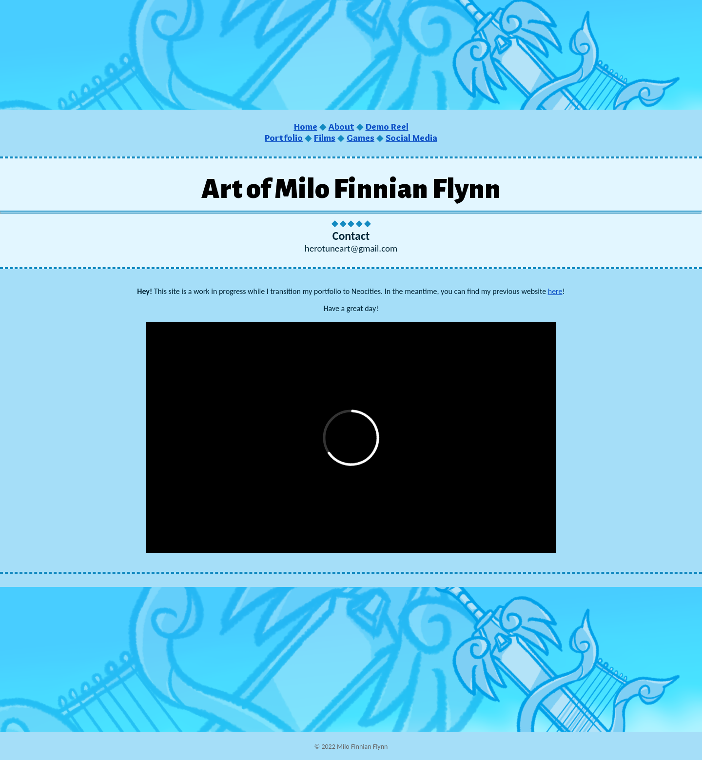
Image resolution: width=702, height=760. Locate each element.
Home (305, 126)
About (341, 126)
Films (324, 137)
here (555, 291)
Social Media (411, 137)
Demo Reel (387, 126)
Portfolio (284, 137)
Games (360, 137)
